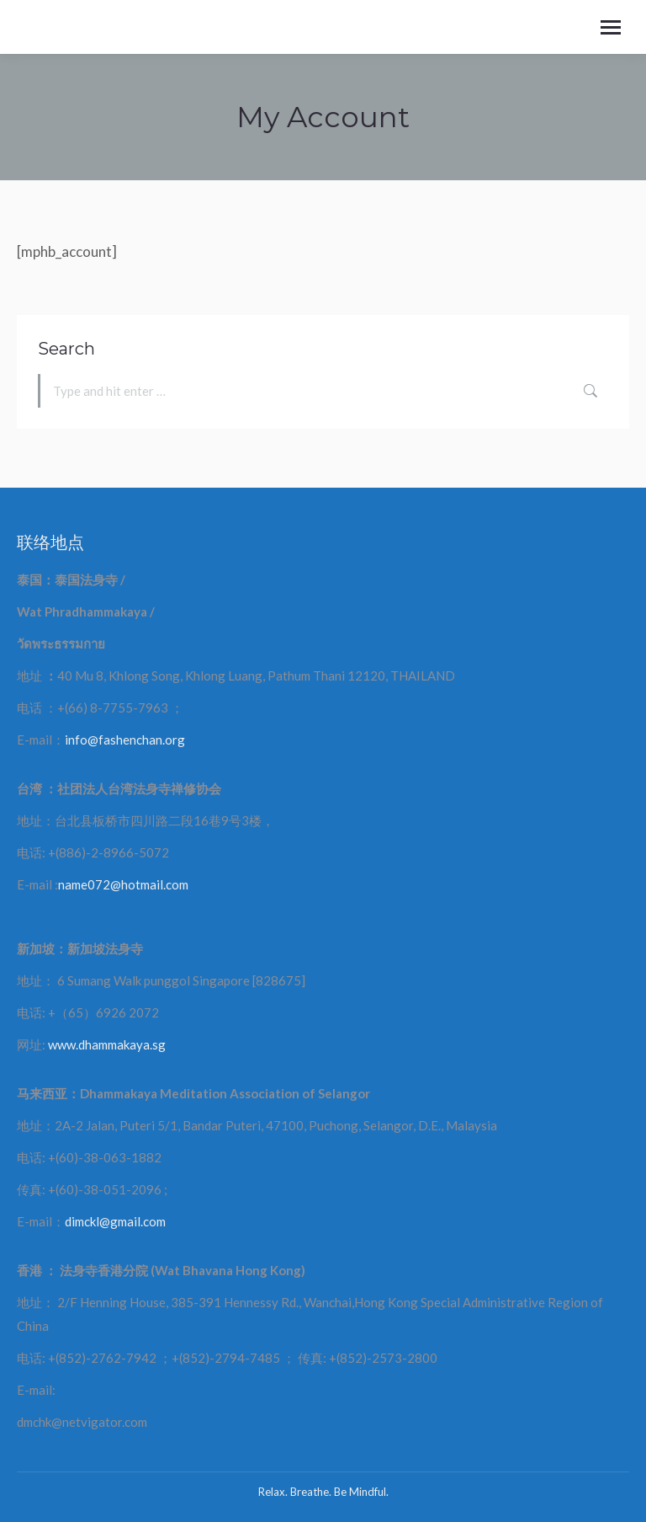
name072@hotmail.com (123, 884)
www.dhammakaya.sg (107, 1044)
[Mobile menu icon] (611, 27)
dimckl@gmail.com (115, 1221)
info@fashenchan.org (125, 739)
